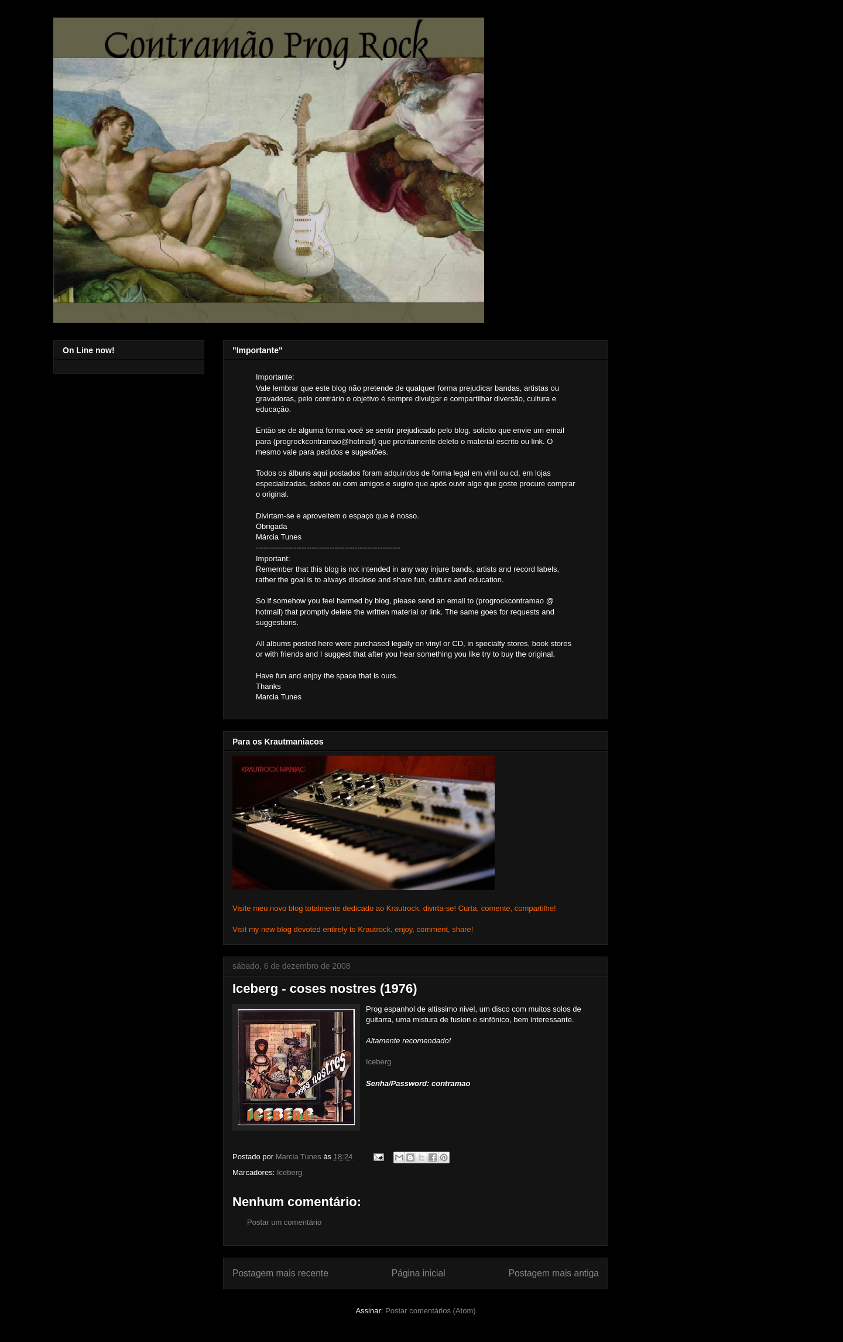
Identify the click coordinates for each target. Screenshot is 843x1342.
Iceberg (378, 1061)
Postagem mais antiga (554, 1273)
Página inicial (419, 1273)
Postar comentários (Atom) (430, 1310)
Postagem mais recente (280, 1273)
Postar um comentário (284, 1222)
